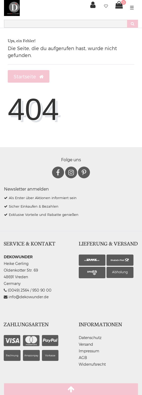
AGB (83, 357)
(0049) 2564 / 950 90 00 (28, 290)
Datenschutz (90, 337)
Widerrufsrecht (92, 364)
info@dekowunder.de (26, 297)
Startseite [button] (29, 76)
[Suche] (132, 24)
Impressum (89, 351)
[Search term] (65, 24)
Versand (86, 344)
